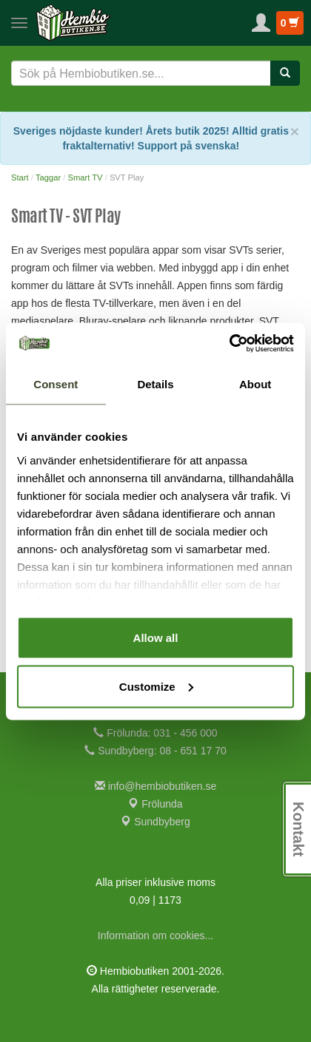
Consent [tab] (55, 384)
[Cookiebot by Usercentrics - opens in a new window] (229, 343)
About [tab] (255, 384)
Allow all (155, 638)
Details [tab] (155, 384)
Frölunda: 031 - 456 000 (155, 733)
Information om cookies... (155, 935)
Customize (156, 686)
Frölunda (155, 804)
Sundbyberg (155, 822)
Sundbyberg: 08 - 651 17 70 (155, 751)
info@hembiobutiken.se (155, 786)
